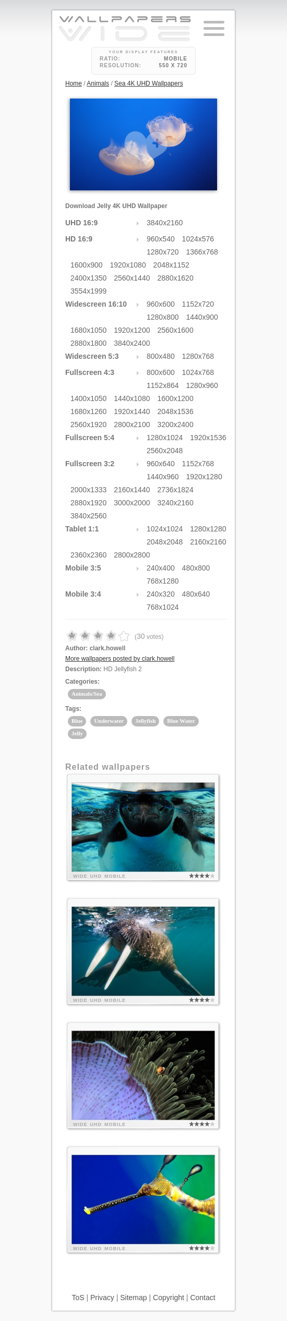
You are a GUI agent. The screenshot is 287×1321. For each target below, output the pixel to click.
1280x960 (202, 385)
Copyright (168, 1297)
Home (73, 83)
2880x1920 (88, 503)
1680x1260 (88, 411)
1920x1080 (128, 265)
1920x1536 (208, 437)
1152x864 (163, 385)
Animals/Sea (86, 693)
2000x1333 (88, 490)
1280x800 (163, 317)
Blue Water (181, 721)
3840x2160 (165, 223)
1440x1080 (132, 398)
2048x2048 (165, 542)
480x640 (196, 594)
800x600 (161, 372)
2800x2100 (132, 424)
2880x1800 (88, 343)
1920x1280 (204, 476)
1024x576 (198, 239)
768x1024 (163, 607)
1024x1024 (165, 529)
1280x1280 (208, 529)
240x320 (161, 594)
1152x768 (198, 463)
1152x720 (198, 304)
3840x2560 (88, 516)
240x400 (161, 568)
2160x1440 (132, 490)
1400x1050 (88, 398)
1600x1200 (175, 398)
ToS (77, 1297)
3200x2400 (175, 424)
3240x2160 (175, 503)
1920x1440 (132, 411)
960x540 (161, 239)
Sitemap (133, 1297)
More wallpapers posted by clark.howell (119, 658)
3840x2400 (132, 343)
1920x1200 (132, 330)
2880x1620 (175, 278)
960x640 (161, 463)
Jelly (77, 733)
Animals (98, 83)
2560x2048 (165, 450)
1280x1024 (165, 437)
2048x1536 (175, 411)
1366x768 (202, 252)
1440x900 (202, 317)
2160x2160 (208, 542)
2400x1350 (88, 278)
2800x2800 (132, 555)
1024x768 (198, 372)
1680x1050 (88, 330)
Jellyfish (145, 721)
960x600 (161, 304)
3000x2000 (132, 503)
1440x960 (163, 476)
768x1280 (163, 581)
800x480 (161, 356)
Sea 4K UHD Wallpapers (148, 83)
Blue (76, 721)
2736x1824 (175, 490)
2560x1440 (132, 278)
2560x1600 (175, 330)
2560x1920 (88, 424)
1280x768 (198, 356)
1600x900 (86, 265)
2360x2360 (88, 555)
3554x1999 (88, 291)
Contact (202, 1297)
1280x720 (163, 252)
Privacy (102, 1297)
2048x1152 (171, 265)
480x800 (196, 568)
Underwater (109, 721)
